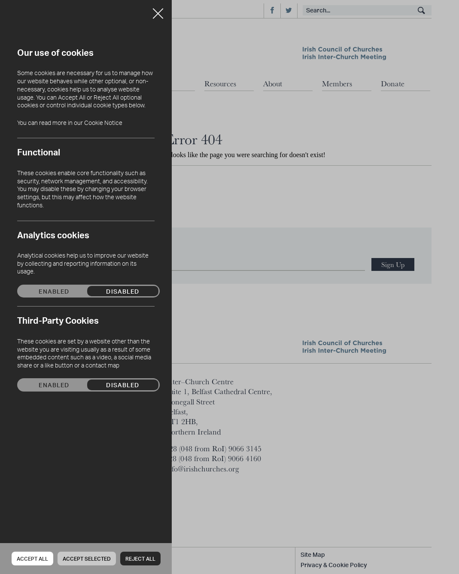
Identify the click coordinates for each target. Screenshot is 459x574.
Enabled (54, 291)
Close (158, 10)
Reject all (140, 559)
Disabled (122, 291)
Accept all (32, 559)
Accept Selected (87, 559)
